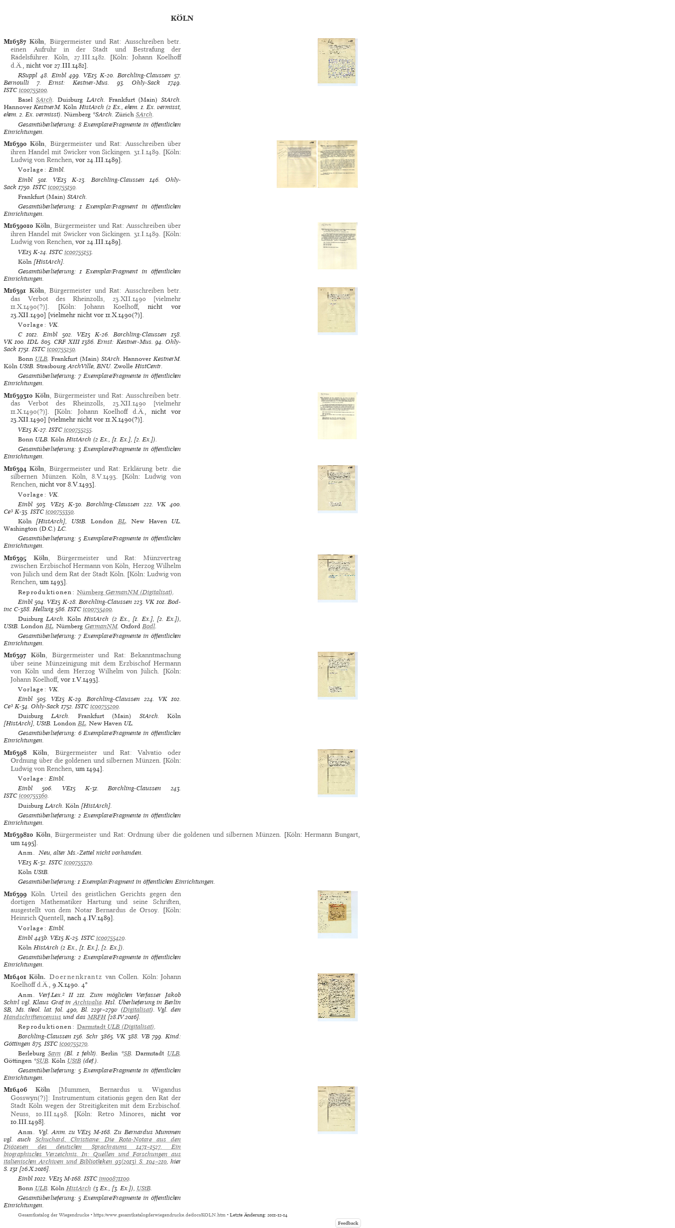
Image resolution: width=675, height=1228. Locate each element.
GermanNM (101, 626)
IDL (32, 342)
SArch (44, 100)
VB (145, 1036)
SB (127, 1053)
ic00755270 (73, 1044)
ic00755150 (62, 187)
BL (122, 521)
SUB (42, 1061)
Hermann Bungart (331, 834)
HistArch (78, 1188)
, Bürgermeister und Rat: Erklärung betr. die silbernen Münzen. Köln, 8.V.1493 (96, 472)
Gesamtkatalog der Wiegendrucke (53, 1215)
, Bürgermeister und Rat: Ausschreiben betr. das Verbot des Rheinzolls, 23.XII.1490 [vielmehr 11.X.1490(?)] (96, 298)
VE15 (90, 75)
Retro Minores (121, 1114)
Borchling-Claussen (144, 75)
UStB (74, 1061)
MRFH (96, 1017)
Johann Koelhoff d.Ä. (111, 411)
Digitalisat (137, 1010)
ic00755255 (78, 430)
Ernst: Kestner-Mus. (78, 83)
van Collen (83, 977)
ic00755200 (104, 706)
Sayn (54, 1053)
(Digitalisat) (125, 592)
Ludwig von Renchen (41, 160)
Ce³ (8, 512)
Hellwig (43, 609)
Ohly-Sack (146, 83)
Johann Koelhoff (111, 306)
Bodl (148, 626)
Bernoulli (16, 83)
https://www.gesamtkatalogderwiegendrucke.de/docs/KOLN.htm (159, 1215)
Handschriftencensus (32, 1017)
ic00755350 (60, 512)
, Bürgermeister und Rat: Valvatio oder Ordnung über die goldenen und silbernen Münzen (96, 756)
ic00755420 (110, 938)
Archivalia (87, 1002)
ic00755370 (78, 862)
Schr (92, 1036)
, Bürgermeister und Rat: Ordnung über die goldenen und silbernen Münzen (157, 834)
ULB (41, 359)
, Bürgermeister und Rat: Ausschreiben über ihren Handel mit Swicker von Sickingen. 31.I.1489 (96, 147)
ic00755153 (78, 252)
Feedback (348, 1223)
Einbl (59, 75)
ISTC (10, 90)
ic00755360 (33, 795)
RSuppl (27, 75)
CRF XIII (67, 342)
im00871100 (114, 1178)
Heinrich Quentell (37, 918)
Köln (119, 57)
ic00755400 (97, 609)
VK (8, 342)
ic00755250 (61, 349)
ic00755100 (33, 90)
